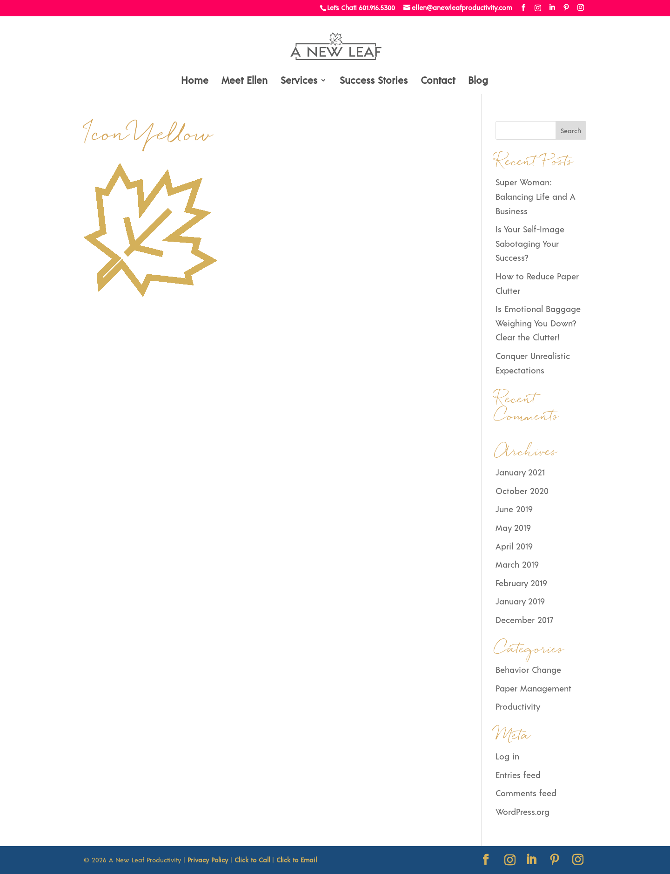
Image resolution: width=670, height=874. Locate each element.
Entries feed (518, 775)
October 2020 (522, 491)
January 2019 (520, 601)
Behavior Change (528, 669)
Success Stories (374, 81)
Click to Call (252, 860)
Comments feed (526, 793)
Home (194, 81)
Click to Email (296, 860)
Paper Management (533, 688)
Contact (438, 81)
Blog (478, 81)
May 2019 (513, 527)
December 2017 (524, 620)
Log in (507, 756)
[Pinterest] (566, 7)
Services (299, 81)
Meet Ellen (244, 81)
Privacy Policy (208, 860)
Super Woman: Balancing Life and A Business (536, 196)
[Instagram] (538, 8)
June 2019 (514, 509)
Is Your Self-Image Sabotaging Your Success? (530, 243)
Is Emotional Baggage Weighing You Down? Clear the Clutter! (538, 323)
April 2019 (514, 546)
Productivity (518, 706)
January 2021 (520, 472)
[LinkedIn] (552, 7)
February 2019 (521, 583)
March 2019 (517, 564)
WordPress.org (522, 811)
